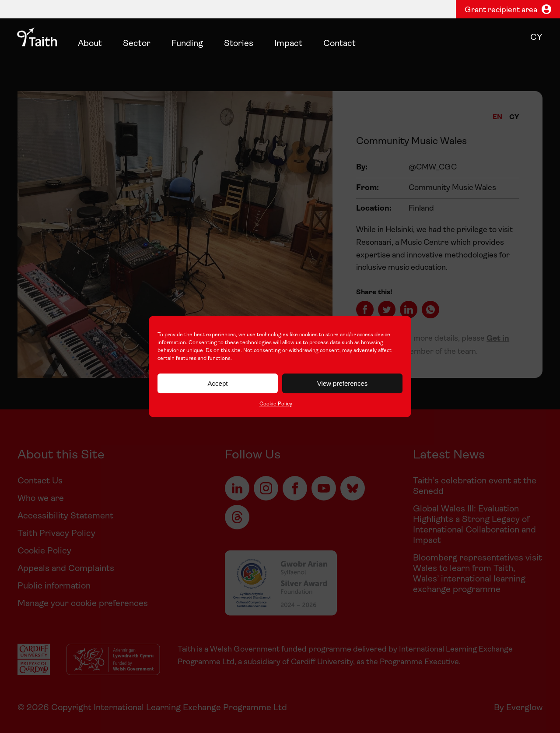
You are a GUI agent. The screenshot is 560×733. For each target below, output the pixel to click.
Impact (288, 43)
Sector (136, 43)
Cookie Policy (275, 404)
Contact (339, 43)
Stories (238, 43)
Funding (187, 43)
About (90, 43)
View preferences (342, 383)
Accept (218, 383)
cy (536, 37)
